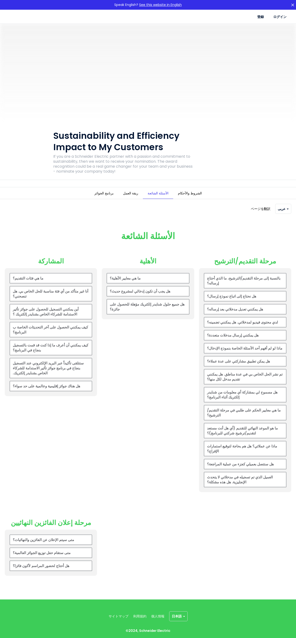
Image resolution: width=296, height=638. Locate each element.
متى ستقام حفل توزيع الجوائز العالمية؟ (42, 559)
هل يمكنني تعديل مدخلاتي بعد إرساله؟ (235, 315)
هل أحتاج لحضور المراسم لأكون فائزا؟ (41, 572)
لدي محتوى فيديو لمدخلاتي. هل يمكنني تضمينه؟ (242, 328)
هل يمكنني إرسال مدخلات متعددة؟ (233, 341)
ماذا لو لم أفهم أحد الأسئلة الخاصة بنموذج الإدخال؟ (244, 354)
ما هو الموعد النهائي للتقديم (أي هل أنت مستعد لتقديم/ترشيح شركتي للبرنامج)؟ (242, 437)
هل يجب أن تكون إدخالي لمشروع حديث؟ (140, 297)
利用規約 (139, 616)
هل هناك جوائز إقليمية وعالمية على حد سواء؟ (46, 392)
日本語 (178, 616)
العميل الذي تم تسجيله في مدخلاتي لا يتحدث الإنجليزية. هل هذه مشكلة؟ (240, 486)
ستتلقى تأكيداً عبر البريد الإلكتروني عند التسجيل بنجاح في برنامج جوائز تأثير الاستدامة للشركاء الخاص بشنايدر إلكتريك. (48, 374)
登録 (260, 16)
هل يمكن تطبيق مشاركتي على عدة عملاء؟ (238, 367)
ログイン (280, 16)
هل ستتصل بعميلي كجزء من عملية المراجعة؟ (240, 470)
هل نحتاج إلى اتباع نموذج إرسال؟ (231, 302)
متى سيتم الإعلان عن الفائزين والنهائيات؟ (43, 546)
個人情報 (157, 616)
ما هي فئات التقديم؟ (28, 284)
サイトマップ (118, 616)
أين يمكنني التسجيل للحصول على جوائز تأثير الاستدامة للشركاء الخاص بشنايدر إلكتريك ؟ (46, 318)
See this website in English (160, 4)
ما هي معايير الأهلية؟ (125, 284)
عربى (283, 215)
